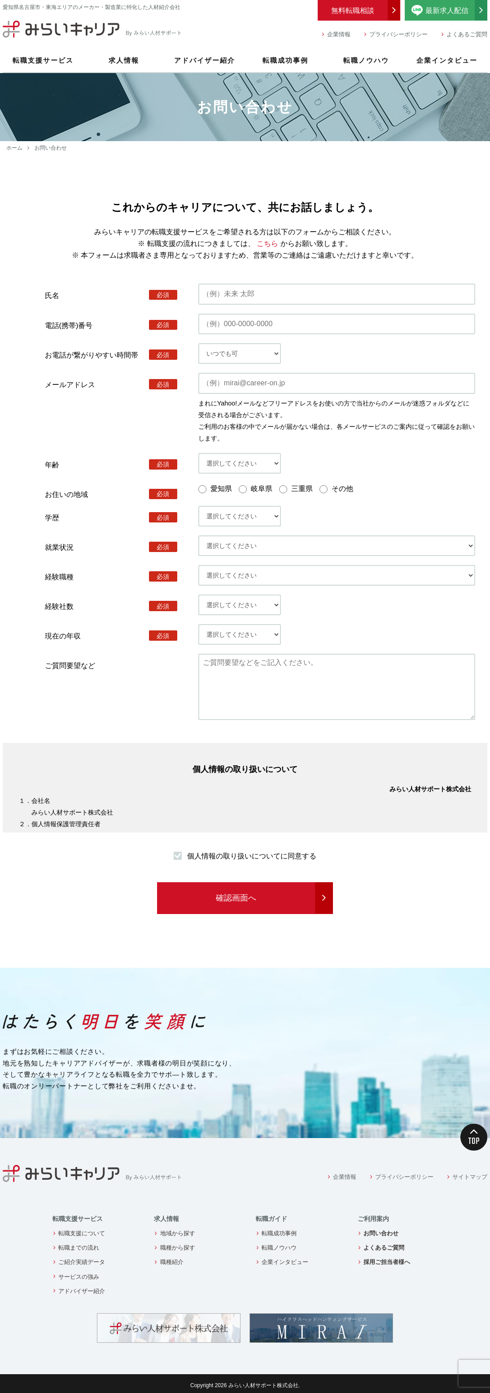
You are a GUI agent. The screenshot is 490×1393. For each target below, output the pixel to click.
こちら (267, 243)
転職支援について (81, 1233)
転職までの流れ (78, 1247)
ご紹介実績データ (81, 1262)
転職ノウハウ (366, 60)
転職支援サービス (43, 60)
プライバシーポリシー (398, 34)
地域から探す (177, 1233)
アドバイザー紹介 (204, 60)
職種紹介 (172, 1262)
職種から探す (177, 1247)
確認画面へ (236, 897)
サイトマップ (469, 1176)
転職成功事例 (285, 60)
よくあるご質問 (466, 34)
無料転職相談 (352, 10)
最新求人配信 (449, 10)
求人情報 (124, 60)
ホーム (14, 148)
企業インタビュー (446, 60)
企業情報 (338, 34)
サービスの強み (78, 1276)
